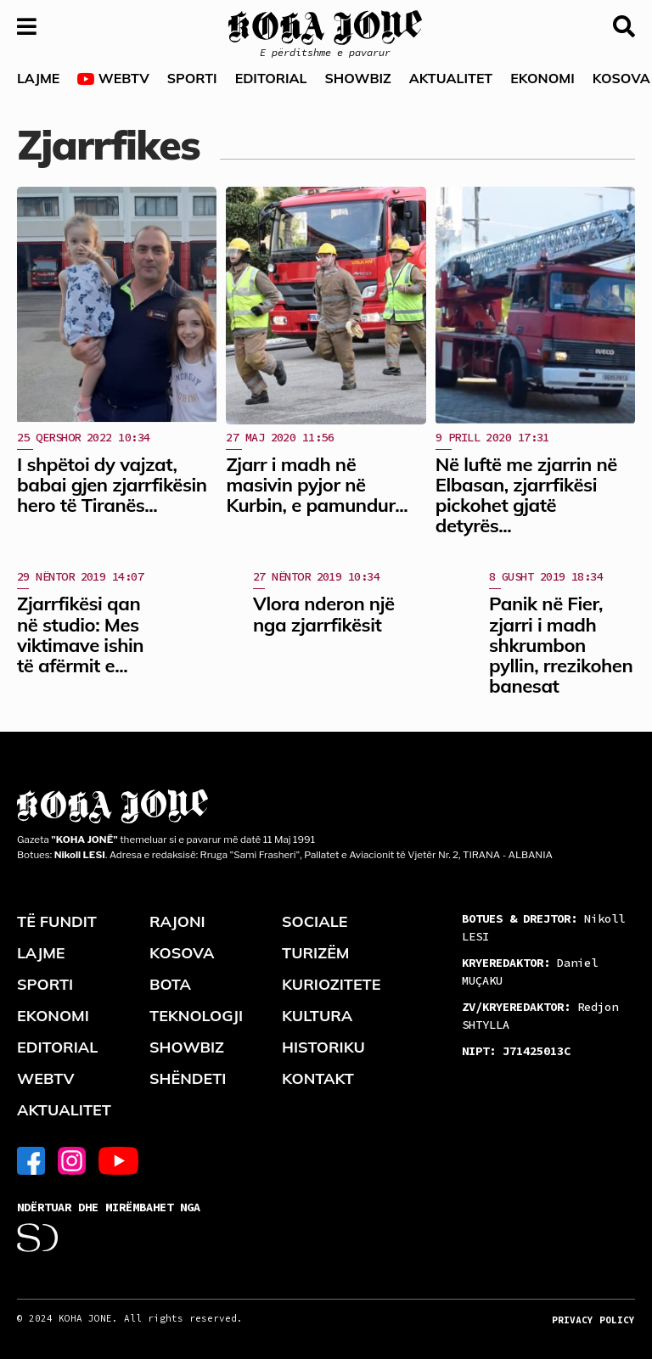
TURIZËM (316, 953)
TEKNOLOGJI (196, 1015)
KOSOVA (182, 953)
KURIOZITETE (331, 984)
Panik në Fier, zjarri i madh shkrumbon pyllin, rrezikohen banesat (560, 645)
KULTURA (317, 1015)
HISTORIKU (323, 1047)
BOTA (170, 984)
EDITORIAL (271, 78)
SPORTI (192, 78)
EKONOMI (542, 78)
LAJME (38, 78)
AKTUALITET (451, 78)
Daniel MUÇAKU (530, 971)
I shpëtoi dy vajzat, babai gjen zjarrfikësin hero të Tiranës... (112, 484)
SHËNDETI (187, 1078)
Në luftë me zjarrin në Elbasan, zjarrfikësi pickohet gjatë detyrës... (526, 495)
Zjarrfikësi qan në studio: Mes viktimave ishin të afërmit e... (80, 634)
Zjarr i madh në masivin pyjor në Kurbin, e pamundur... (317, 484)
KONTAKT (318, 1078)
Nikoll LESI (543, 927)
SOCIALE (315, 921)
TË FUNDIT (57, 921)
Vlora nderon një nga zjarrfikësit (324, 614)
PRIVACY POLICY (593, 1320)
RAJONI (177, 921)
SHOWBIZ (357, 78)
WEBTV (113, 78)
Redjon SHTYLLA (540, 1015)
